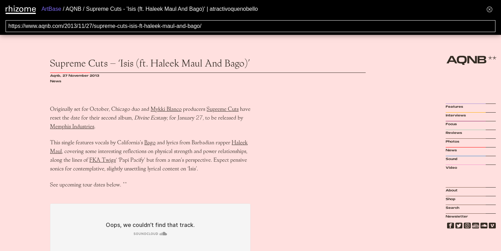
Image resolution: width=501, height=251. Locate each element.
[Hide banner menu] (489, 9)
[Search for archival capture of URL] (250, 26)
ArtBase (51, 9)
